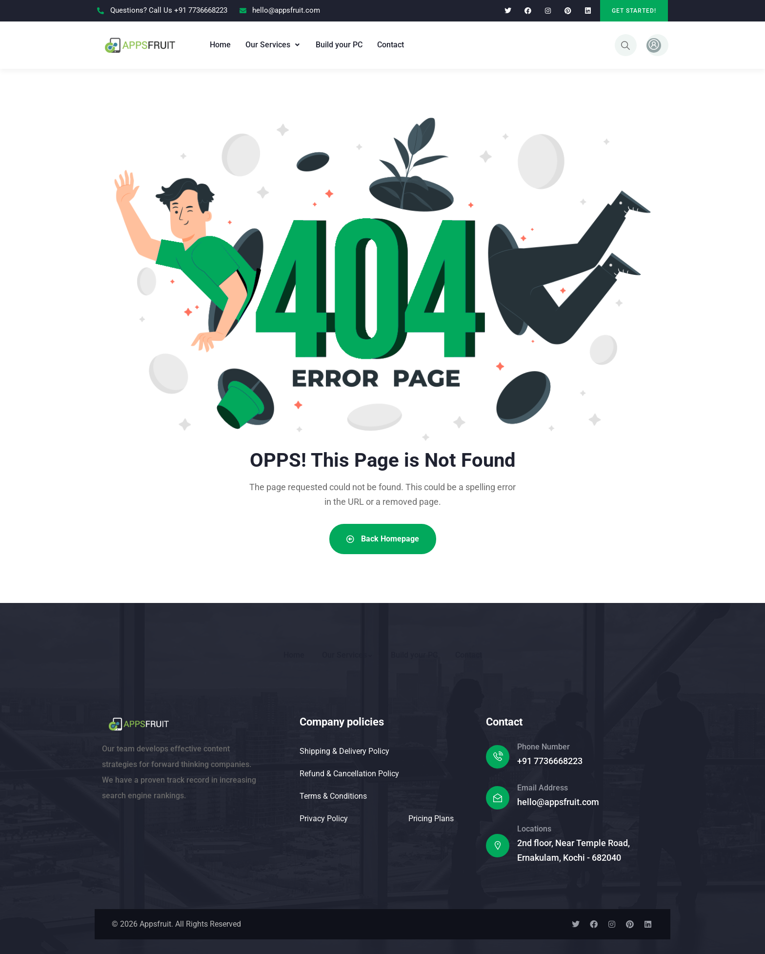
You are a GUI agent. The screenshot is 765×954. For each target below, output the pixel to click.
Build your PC (339, 44)
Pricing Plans (431, 818)
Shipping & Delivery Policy (344, 751)
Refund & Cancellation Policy (349, 773)
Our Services (273, 44)
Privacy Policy (324, 818)
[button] (273, 44)
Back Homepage (382, 538)
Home (220, 44)
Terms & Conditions (333, 796)
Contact (390, 44)
